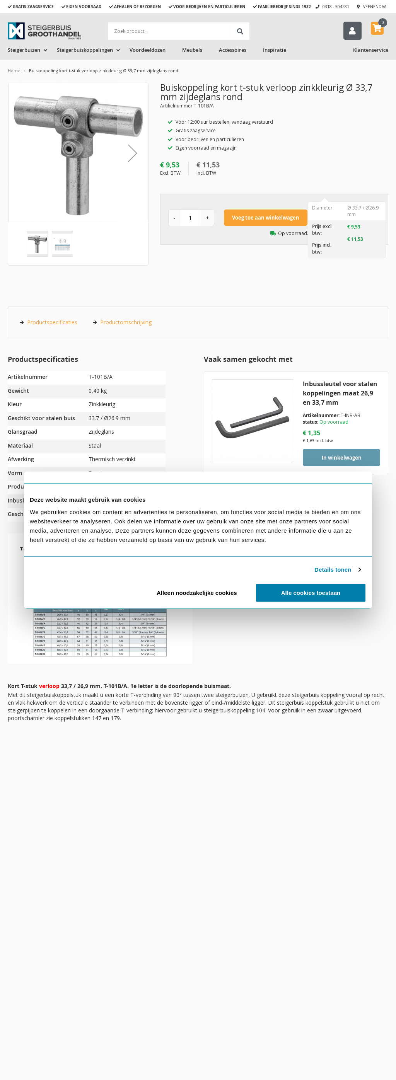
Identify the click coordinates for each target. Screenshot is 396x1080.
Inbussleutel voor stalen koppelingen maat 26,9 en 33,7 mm (340, 394)
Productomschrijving (126, 323)
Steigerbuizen (24, 51)
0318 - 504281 (336, 6)
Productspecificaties (52, 323)
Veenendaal (375, 6)
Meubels (192, 51)
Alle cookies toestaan (310, 592)
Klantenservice (370, 51)
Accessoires (232, 51)
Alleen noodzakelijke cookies (197, 592)
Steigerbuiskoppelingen (85, 51)
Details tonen (332, 569)
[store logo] (44, 30)
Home (14, 72)
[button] (132, 155)
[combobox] (179, 31)
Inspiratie (274, 51)
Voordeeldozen (148, 51)
